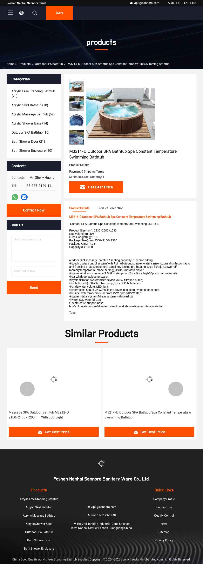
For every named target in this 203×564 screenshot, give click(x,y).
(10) (30, 105)
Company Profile (164, 499)
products (25, 64)
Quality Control (164, 515)
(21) (28, 141)
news (164, 523)
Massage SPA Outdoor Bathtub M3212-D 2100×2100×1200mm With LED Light (39, 414)
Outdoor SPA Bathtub (49, 64)
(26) (33, 93)
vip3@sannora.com (144, 3)
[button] (76, 143)
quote (59, 12)
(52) (33, 114)
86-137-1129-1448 (181, 3)
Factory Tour (164, 507)
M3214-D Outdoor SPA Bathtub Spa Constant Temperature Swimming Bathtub (147, 414)
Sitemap (163, 532)
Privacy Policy (164, 540)
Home (10, 64)
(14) (30, 123)
